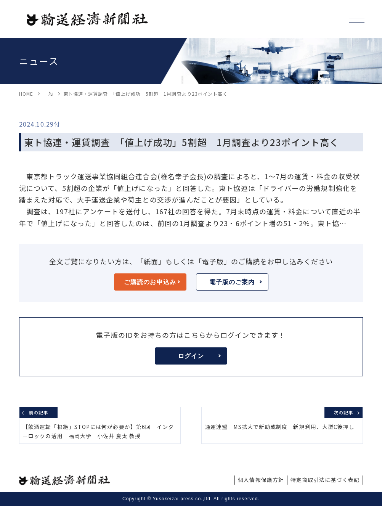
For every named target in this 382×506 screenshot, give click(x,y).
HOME (26, 93)
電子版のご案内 (235, 282)
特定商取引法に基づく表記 (325, 480)
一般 (48, 93)
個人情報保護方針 (261, 480)
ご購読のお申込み (152, 282)
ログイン (199, 356)
